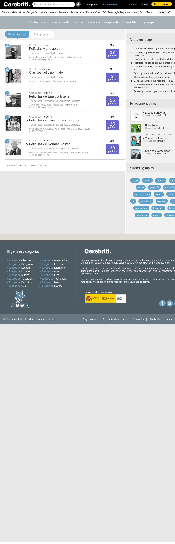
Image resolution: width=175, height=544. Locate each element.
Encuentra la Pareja (53, 53)
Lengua (52, 12)
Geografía (31, 12)
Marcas (150, 12)
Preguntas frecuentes (115, 319)
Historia (43, 12)
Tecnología (113, 12)
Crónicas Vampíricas (157, 150)
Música (90, 12)
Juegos (133, 4)
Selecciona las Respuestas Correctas (62, 101)
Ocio (142, 12)
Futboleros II (152, 125)
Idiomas (74, 12)
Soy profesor (90, 319)
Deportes (125, 12)
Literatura (63, 12)
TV (104, 12)
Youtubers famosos (156, 138)
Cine (97, 12)
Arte (82, 12)
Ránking (144, 4)
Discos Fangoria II (156, 112)
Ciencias (6, 12)
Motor (134, 12)
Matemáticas (18, 12)
